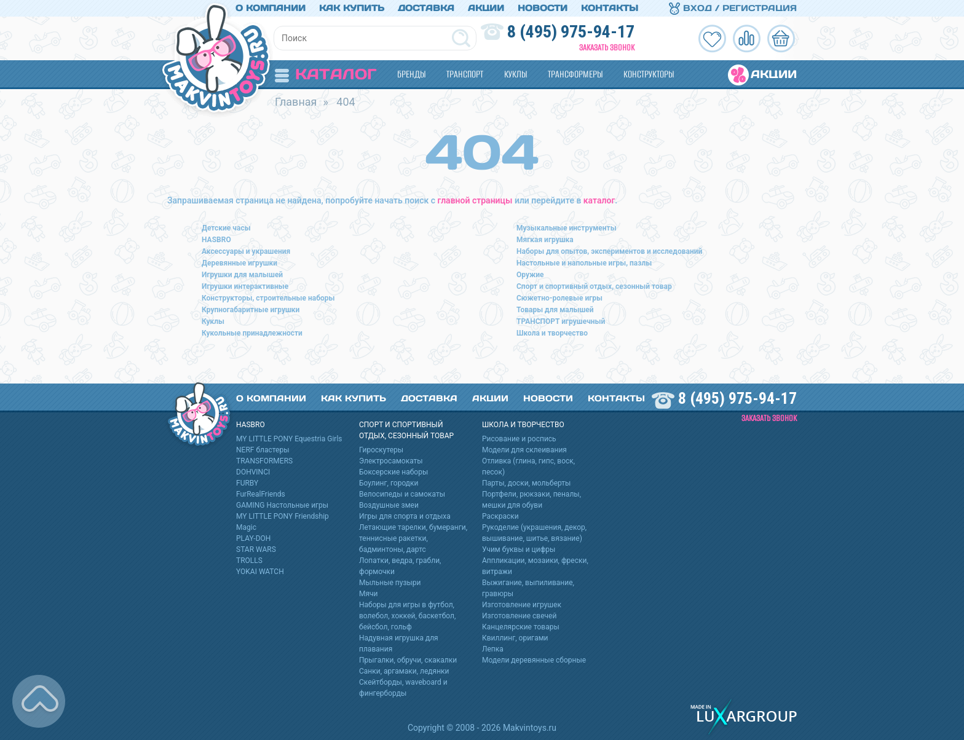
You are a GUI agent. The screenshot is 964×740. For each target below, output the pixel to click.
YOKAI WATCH (260, 571)
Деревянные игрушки (239, 263)
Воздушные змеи (389, 505)
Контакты (609, 8)
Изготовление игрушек (521, 604)
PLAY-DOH (253, 538)
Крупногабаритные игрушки (250, 309)
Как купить (351, 8)
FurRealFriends (260, 494)
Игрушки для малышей (242, 274)
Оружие (530, 274)
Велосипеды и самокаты (402, 494)
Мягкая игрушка (545, 239)
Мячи (368, 593)
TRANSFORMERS (264, 461)
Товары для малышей (555, 309)
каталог (599, 200)
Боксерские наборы (393, 472)
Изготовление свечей (519, 616)
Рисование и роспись (519, 439)
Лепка (493, 649)
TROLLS (249, 560)
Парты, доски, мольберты (526, 483)
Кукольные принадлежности (252, 333)
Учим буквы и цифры (518, 549)
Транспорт (464, 74)
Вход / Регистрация (733, 8)
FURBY (247, 483)
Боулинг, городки (389, 483)
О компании (270, 8)
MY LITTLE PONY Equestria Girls (289, 439)
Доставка (426, 8)
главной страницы (475, 200)
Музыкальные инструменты (566, 228)
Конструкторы (648, 74)
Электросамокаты (391, 461)
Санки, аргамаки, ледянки (404, 671)
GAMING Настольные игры (282, 505)
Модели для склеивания (524, 450)
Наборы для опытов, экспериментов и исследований (609, 251)
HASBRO (216, 239)
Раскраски (500, 516)
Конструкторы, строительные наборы (268, 298)
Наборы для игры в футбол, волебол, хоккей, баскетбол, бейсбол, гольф (407, 615)
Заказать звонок (606, 47)
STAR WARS (256, 549)
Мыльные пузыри (390, 582)
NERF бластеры (263, 450)
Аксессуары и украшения (246, 251)
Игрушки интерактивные (245, 286)
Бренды (411, 74)
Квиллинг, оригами (515, 638)
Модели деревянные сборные (534, 660)
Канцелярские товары (520, 627)
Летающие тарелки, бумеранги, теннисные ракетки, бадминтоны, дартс (413, 538)
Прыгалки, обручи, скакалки (408, 660)
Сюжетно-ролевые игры (559, 298)
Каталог (325, 74)
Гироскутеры (381, 450)
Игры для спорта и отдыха (405, 516)
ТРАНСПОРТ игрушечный (560, 321)
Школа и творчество (552, 333)
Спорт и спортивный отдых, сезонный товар (594, 286)
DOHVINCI (253, 472)
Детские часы (226, 228)
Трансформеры (575, 74)
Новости (542, 8)
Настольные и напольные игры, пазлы (584, 263)
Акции (486, 8)
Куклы (515, 74)
